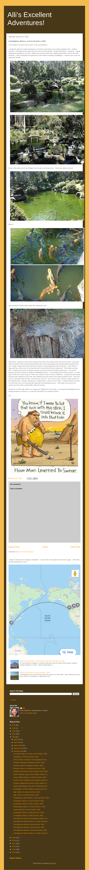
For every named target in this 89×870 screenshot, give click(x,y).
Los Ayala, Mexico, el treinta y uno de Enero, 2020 (30, 754)
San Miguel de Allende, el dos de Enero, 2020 (28, 827)
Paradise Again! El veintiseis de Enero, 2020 (28, 765)
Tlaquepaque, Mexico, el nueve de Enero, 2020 (29, 806)
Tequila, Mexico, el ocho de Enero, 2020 (26, 810)
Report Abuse (15, 858)
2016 (14, 846)
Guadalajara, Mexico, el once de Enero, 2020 (28, 801)
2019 (14, 837)
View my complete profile (28, 713)
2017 (14, 843)
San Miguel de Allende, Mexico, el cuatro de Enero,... (31, 821)
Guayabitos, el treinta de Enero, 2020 (25, 757)
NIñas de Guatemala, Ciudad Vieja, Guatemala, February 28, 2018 (42, 661)
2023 (14, 731)
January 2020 (18, 751)
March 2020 (18, 745)
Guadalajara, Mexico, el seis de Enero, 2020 (28, 815)
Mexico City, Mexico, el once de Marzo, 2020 (35, 672)
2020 (14, 737)
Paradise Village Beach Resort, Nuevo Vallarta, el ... (30, 783)
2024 (14, 728)
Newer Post (14, 547)
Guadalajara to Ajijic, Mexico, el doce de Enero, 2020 (31, 798)
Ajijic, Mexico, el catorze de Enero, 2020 (26, 792)
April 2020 (17, 742)
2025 (14, 725)
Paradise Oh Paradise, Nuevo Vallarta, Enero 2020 (30, 771)
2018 (14, 840)
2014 (14, 852)
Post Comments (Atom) (25, 552)
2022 (14, 734)
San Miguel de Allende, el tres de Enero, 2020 (28, 824)
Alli (23, 708)
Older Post (75, 547)
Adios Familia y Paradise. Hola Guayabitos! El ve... (30, 760)
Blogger (53, 863)
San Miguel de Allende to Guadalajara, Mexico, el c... (31, 818)
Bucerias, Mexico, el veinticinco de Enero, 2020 (29, 768)
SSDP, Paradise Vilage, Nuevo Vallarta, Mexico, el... (30, 774)
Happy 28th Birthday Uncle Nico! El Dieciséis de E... (30, 786)
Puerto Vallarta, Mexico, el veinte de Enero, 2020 (29, 777)
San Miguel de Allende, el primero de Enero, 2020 (30, 830)
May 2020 (17, 739)
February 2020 (19, 748)
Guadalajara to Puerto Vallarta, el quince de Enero (30, 789)
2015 (14, 849)
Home (45, 547)
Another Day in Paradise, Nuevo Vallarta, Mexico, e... (31, 780)
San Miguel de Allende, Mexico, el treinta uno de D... (30, 833)
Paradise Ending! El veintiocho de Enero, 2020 (29, 762)
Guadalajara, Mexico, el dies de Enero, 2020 (28, 804)
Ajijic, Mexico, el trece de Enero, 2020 (26, 795)
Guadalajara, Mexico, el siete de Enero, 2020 (28, 812)
